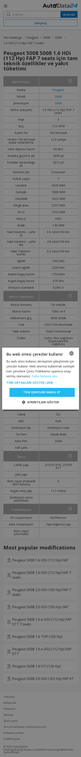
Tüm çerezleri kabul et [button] (42, 392)
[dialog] (40, 378)
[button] (40, 383)
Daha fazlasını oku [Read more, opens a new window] (44, 376)
